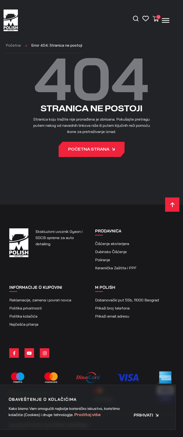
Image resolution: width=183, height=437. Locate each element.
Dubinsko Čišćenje (111, 251)
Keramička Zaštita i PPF (116, 267)
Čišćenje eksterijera (112, 243)
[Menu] (165, 20)
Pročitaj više (87, 415)
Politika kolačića (23, 316)
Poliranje (102, 259)
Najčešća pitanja (23, 324)
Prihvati (146, 415)
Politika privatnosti (25, 308)
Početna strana (91, 149)
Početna (13, 45)
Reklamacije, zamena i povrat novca (40, 300)
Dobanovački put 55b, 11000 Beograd (127, 300)
